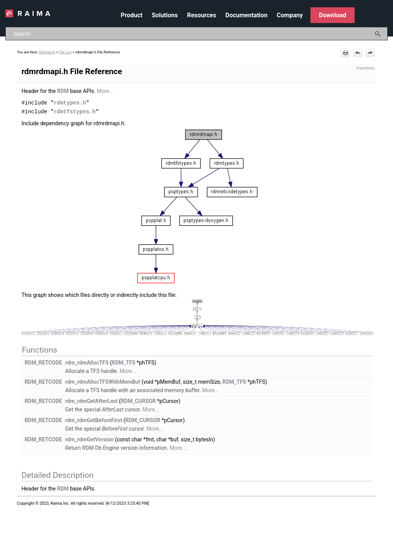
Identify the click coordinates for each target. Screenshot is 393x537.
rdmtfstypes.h (75, 110)
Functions (365, 68)
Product (132, 15)
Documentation (246, 15)
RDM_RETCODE (43, 362)
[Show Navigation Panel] (383, 13)
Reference (47, 52)
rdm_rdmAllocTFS (87, 362)
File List (65, 52)
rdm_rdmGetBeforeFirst (93, 419)
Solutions (165, 15)
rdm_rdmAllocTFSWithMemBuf (102, 381)
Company (290, 15)
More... (105, 91)
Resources (201, 15)
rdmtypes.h (70, 102)
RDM (63, 91)
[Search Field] (196, 33)
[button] (378, 33)
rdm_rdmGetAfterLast (91, 400)
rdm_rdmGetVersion (89, 439)
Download (332, 15)
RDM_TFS (123, 362)
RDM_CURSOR (138, 400)
